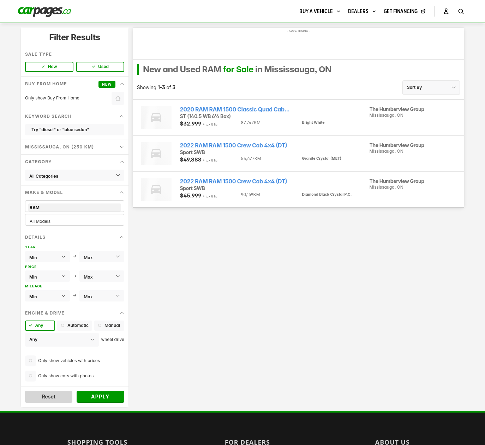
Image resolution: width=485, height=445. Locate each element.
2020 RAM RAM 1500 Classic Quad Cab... (235, 109)
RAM (74, 207)
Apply (100, 397)
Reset (48, 397)
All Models (74, 221)
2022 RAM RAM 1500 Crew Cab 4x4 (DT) (233, 145)
